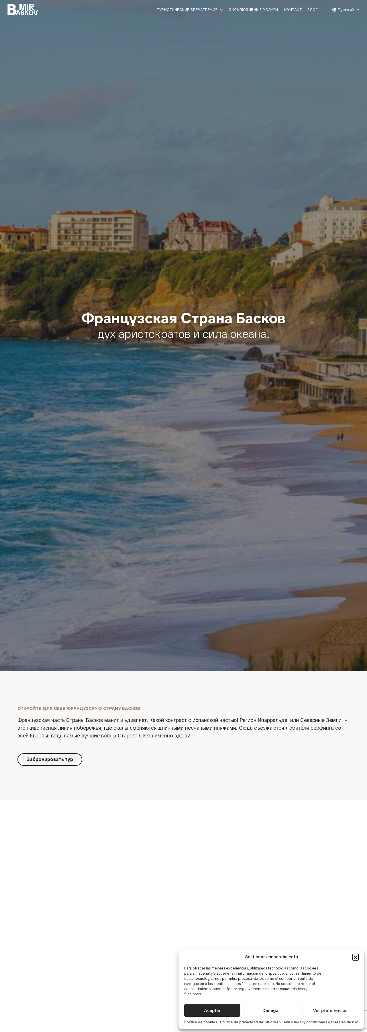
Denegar (271, 1010)
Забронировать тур (50, 759)
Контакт (293, 9)
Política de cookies (200, 1022)
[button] (355, 957)
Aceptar (212, 1010)
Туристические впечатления (190, 10)
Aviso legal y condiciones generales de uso (321, 1022)
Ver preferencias (330, 1010)
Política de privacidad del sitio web (250, 1022)
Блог (312, 9)
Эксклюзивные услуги (253, 9)
